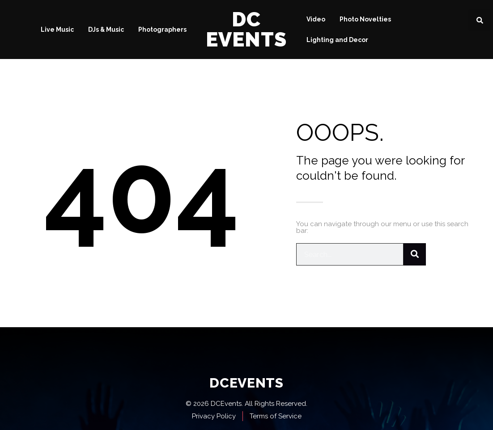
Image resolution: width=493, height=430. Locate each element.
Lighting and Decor (337, 39)
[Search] (415, 254)
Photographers (162, 29)
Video (315, 19)
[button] (479, 20)
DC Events (246, 29)
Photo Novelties (365, 19)
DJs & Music (106, 29)
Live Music (57, 29)
